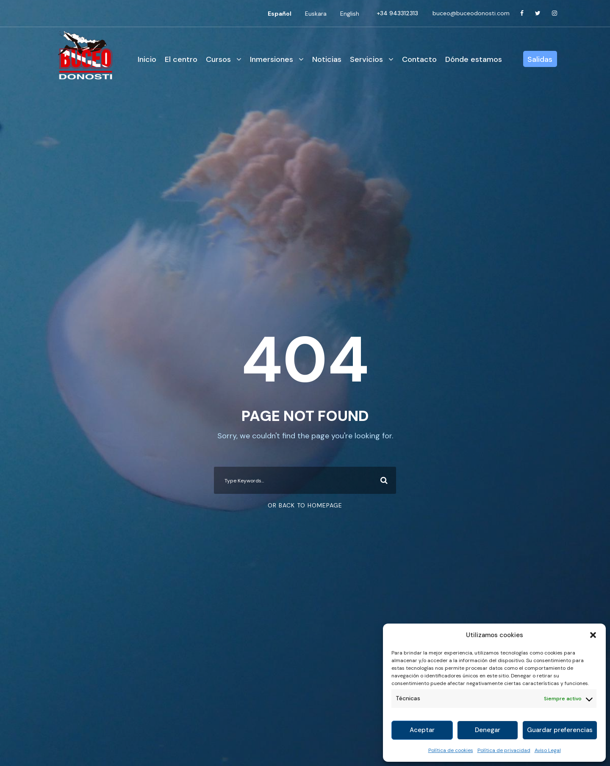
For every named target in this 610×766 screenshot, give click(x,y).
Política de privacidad (503, 750)
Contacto (419, 59)
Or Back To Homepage (305, 505)
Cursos (218, 59)
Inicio (147, 59)
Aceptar (422, 730)
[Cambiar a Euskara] (316, 13)
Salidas (539, 59)
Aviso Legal (548, 750)
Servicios (366, 59)
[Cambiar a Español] (279, 13)
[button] (593, 635)
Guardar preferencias (560, 730)
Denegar (487, 730)
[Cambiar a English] (349, 13)
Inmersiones (271, 59)
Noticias (326, 59)
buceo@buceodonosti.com (471, 13)
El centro (181, 59)
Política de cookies (450, 750)
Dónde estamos (473, 59)
